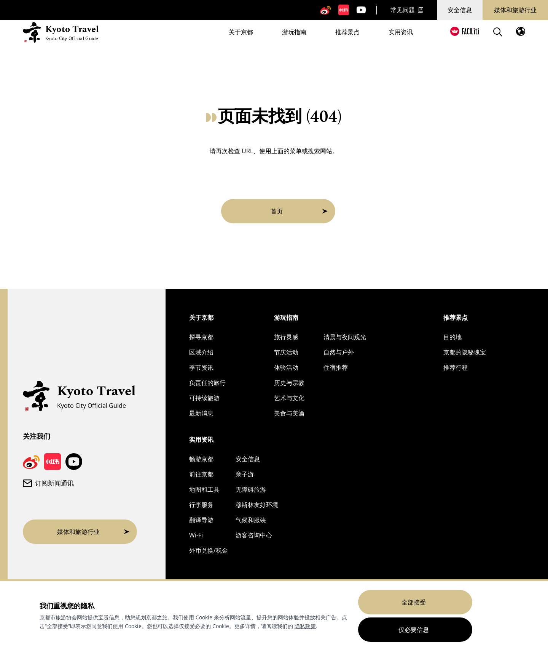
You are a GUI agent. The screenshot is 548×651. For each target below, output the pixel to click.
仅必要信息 (413, 629)
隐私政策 (305, 626)
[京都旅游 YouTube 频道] (361, 10)
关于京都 (241, 33)
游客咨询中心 (254, 535)
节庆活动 (286, 352)
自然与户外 (338, 352)
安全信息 (460, 10)
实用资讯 (401, 33)
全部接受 (413, 602)
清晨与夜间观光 (344, 337)
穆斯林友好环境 (257, 504)
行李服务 (201, 504)
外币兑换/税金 (208, 550)
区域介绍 (201, 352)
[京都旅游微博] (325, 10)
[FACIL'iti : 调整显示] (464, 31)
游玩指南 (294, 33)
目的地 (452, 337)
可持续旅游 (204, 398)
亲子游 (245, 474)
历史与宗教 (289, 382)
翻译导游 (201, 520)
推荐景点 (347, 33)
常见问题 (406, 9)
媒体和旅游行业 (515, 10)
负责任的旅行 (207, 382)
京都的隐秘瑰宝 (464, 352)
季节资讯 (201, 367)
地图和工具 (204, 489)
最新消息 (201, 413)
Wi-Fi (196, 535)
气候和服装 (251, 520)
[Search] (497, 32)
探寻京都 (201, 337)
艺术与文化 (289, 398)
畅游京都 (201, 459)
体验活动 (286, 367)
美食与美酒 (289, 413)
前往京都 (201, 474)
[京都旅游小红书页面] (343, 10)
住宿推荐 (335, 367)
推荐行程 (455, 367)
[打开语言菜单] (520, 31)
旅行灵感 (286, 337)
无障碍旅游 (251, 489)
